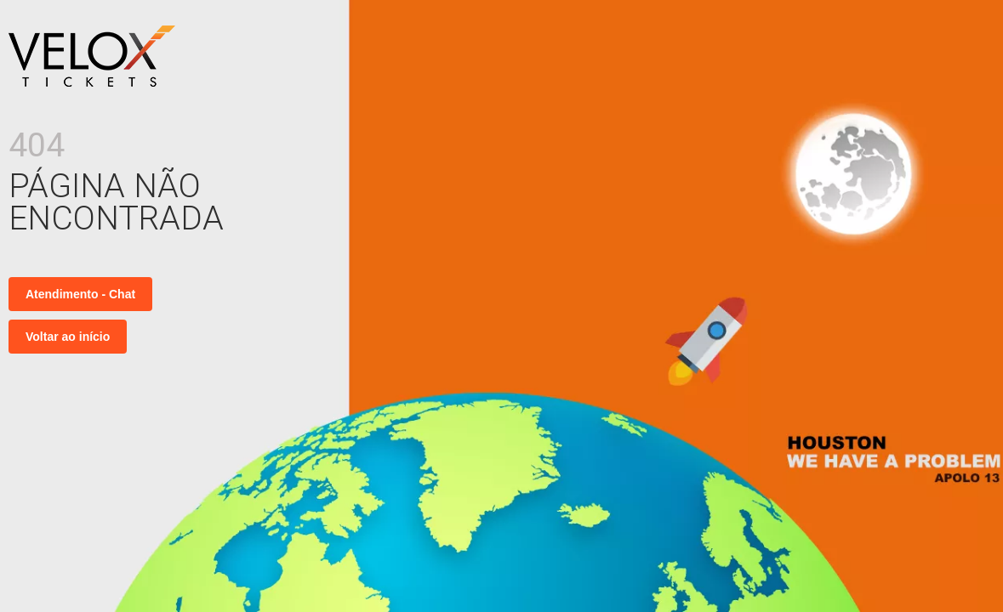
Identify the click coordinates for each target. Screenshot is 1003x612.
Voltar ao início (68, 336)
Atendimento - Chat (80, 294)
